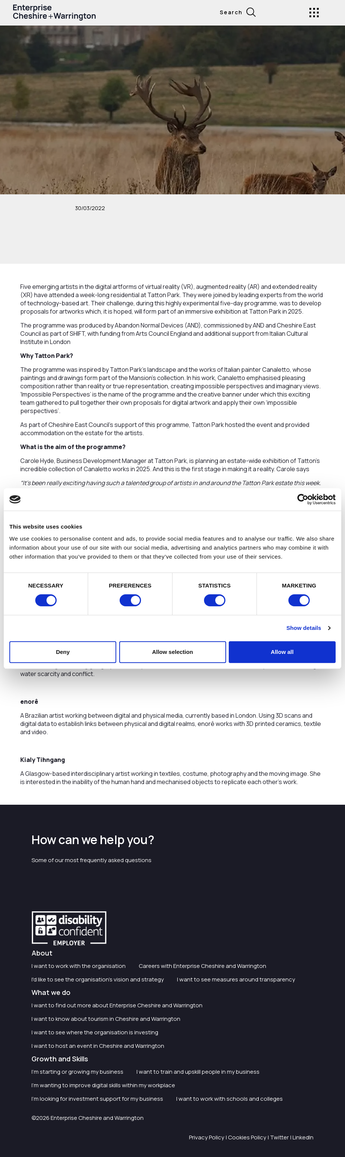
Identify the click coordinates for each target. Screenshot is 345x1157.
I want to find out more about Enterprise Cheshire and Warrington (117, 1005)
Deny (63, 652)
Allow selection (172, 652)
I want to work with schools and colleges (229, 1099)
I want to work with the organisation (79, 966)
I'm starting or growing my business (77, 1072)
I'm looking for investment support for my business (97, 1099)
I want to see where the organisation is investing (95, 1032)
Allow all (282, 652)
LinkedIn (303, 1137)
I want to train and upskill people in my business (198, 1072)
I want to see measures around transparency (236, 979)
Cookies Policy (247, 1137)
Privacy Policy (206, 1137)
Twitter (279, 1137)
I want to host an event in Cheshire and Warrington (98, 1046)
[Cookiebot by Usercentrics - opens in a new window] (303, 499)
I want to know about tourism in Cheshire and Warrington (106, 1019)
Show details (303, 628)
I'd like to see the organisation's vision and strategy (98, 979)
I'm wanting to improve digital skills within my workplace (103, 1085)
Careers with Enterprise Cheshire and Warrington (202, 966)
